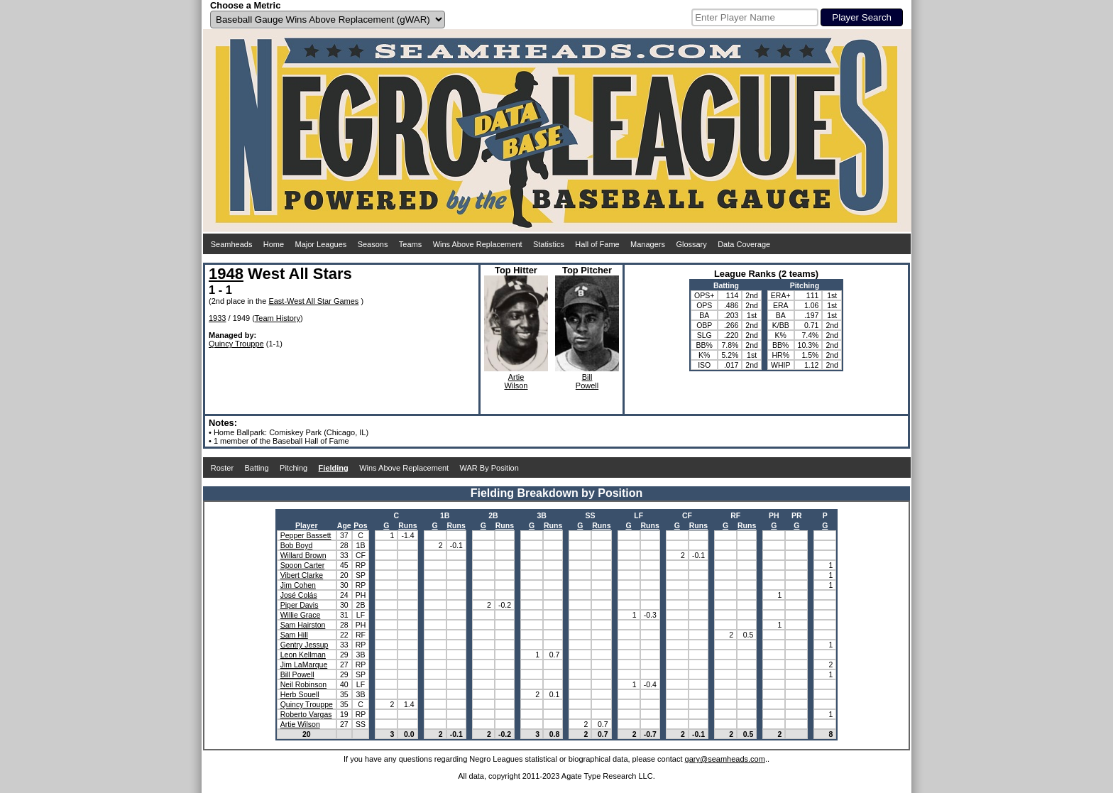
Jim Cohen (298, 585)
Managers (647, 244)
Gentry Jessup (304, 644)
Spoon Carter (302, 565)
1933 (217, 318)
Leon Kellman (303, 654)
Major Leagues (321, 244)
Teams (410, 244)
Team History (277, 318)
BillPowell (587, 381)
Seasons (373, 244)
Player (306, 525)
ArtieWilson (515, 381)
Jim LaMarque (304, 664)
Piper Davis (299, 605)
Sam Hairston (303, 624)
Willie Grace (300, 615)
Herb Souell (299, 694)
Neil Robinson (303, 684)
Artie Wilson (300, 724)
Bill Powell (297, 674)
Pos (360, 525)
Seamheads (232, 244)
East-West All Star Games (313, 301)
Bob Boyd (296, 545)
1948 (226, 274)
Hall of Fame (597, 244)
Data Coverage (744, 244)
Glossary (691, 244)
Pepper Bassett (305, 535)
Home (273, 244)
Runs (407, 525)
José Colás (298, 595)
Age (344, 525)
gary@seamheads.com (725, 759)
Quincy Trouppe (236, 343)
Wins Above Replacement (477, 244)
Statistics (548, 244)
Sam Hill (294, 634)
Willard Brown (303, 555)
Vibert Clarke (302, 575)
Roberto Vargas (306, 714)
